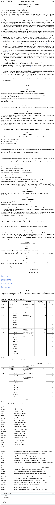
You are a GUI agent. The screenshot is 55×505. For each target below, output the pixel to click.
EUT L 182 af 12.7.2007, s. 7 (6, 280)
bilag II (4, 502)
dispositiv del (6, 497)
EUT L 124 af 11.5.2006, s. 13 (6, 276)
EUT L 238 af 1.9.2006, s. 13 (6, 286)
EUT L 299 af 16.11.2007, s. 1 (6, 275)
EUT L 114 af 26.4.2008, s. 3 (6, 287)
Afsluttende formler (6, 499)
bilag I (4, 500)
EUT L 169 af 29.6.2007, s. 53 (6, 277)
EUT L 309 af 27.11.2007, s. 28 (7, 283)
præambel (5, 495)
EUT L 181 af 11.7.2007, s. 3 (6, 279)
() (31, 15)
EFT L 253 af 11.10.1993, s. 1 (6, 284)
